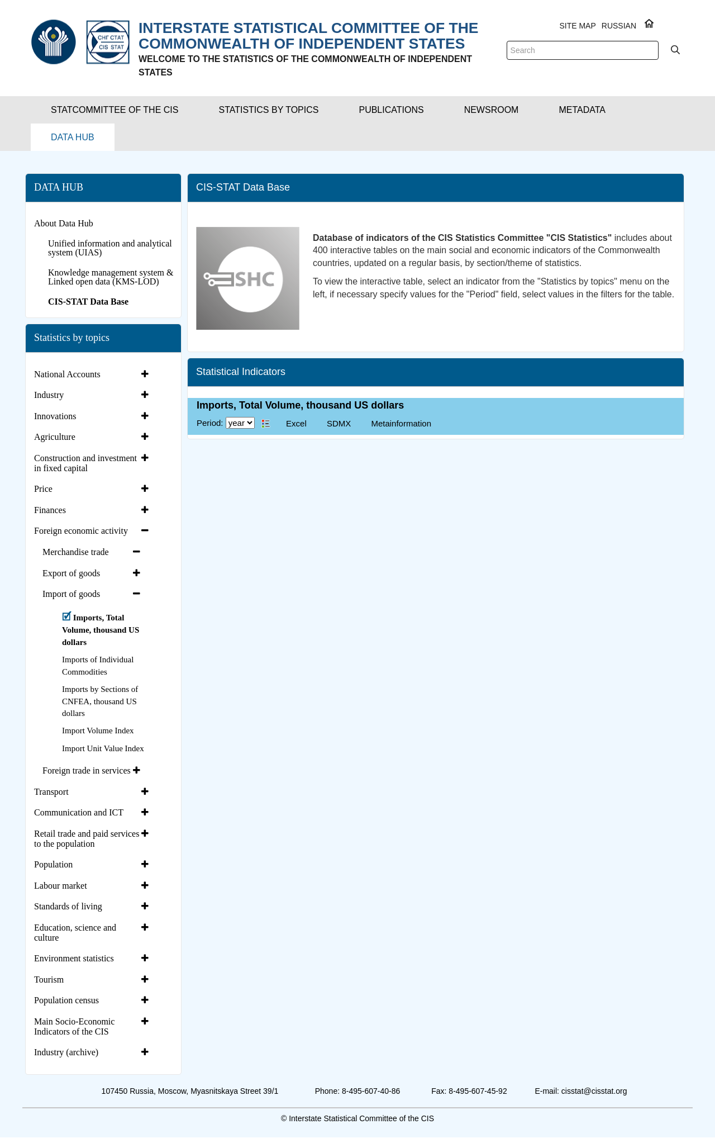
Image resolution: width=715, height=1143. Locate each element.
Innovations (55, 416)
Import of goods (71, 594)
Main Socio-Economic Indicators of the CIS (74, 1026)
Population (53, 864)
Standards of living (68, 906)
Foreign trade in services (86, 770)
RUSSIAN (619, 25)
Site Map (577, 25)
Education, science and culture (75, 932)
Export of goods (71, 573)
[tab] (93, 374)
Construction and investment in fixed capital (85, 463)
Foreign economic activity (81, 530)
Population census (66, 1000)
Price (43, 489)
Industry (49, 395)
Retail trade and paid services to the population (86, 838)
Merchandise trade (75, 552)
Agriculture (54, 437)
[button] (114, 110)
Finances (50, 510)
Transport (51, 791)
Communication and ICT (78, 812)
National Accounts (67, 374)
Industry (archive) (66, 1052)
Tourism (49, 979)
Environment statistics (74, 958)
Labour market (60, 885)
